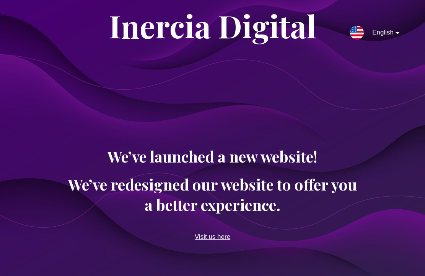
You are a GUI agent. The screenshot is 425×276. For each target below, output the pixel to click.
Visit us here (212, 236)
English (380, 34)
